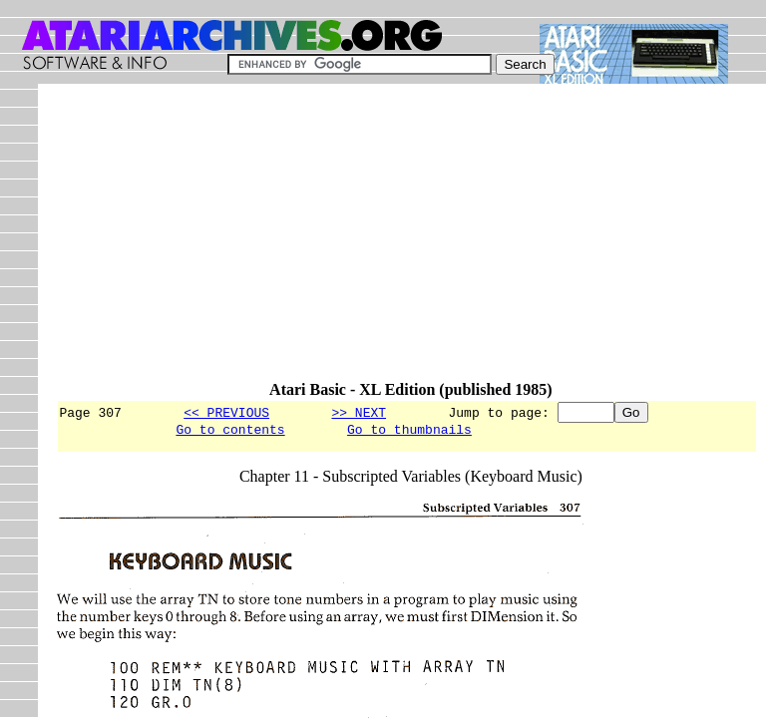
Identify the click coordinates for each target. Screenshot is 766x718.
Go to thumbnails (409, 432)
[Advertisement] (410, 241)
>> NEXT (358, 412)
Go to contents (230, 432)
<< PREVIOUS (226, 412)
